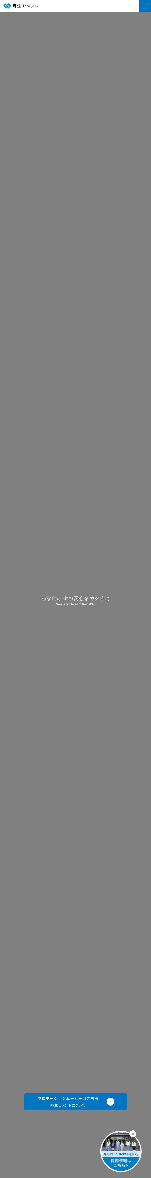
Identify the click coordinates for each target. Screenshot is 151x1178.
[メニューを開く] (145, 6)
